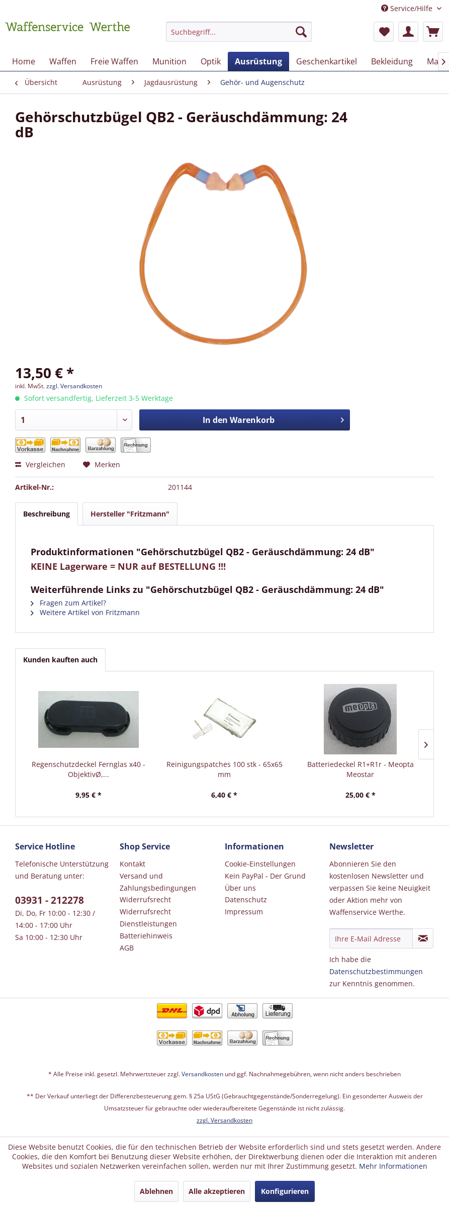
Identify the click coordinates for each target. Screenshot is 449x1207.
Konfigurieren (285, 1191)
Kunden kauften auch (60, 659)
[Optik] (211, 61)
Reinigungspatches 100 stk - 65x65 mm (224, 769)
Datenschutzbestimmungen (376, 971)
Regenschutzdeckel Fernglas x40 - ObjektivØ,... (88, 769)
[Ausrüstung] (258, 61)
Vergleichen (40, 464)
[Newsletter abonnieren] (422, 938)
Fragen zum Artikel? (68, 603)
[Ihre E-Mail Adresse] (371, 938)
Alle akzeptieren (217, 1191)
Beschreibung (46, 514)
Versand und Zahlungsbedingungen (158, 882)
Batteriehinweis (146, 935)
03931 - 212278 (49, 900)
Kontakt (132, 864)
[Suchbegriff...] (239, 32)
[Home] (23, 61)
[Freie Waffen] (114, 61)
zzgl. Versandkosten (74, 386)
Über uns (240, 888)
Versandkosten (202, 1074)
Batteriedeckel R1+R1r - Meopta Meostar (360, 769)
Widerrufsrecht (145, 899)
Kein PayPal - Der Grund (265, 876)
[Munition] (169, 61)
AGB (127, 948)
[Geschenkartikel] (326, 61)
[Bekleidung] (392, 61)
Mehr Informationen (393, 1166)
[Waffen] (62, 61)
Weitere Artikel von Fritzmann (85, 612)
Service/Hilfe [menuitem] (407, 8)
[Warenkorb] (433, 32)
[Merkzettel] (384, 32)
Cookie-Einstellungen (260, 864)
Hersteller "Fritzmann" (130, 514)
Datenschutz (246, 899)
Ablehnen (156, 1191)
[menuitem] (239, 36)
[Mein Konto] (408, 32)
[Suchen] (301, 32)
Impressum (244, 911)
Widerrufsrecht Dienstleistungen (148, 917)
